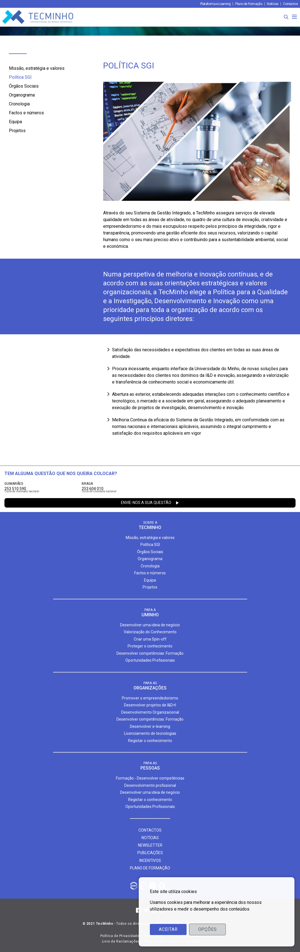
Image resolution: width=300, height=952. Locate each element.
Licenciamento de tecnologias (150, 733)
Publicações (150, 852)
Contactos (290, 4)
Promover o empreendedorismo (150, 698)
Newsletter (150, 845)
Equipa (15, 121)
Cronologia (19, 104)
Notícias (272, 4)
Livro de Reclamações (121, 941)
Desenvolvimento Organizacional (150, 712)
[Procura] (286, 17)
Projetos (17, 130)
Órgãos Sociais (24, 86)
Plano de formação (150, 868)
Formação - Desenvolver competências (150, 778)
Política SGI (20, 77)
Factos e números (26, 112)
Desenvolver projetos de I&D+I (150, 705)
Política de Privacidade (119, 936)
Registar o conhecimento (150, 740)
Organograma (22, 95)
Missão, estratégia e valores (37, 68)
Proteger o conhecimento (150, 646)
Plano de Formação (248, 4)
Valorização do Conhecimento (150, 632)
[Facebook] (138, 910)
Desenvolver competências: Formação (150, 653)
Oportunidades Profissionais (150, 660)
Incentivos (150, 860)
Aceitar (168, 929)
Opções (207, 929)
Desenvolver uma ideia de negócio (150, 625)
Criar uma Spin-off (150, 639)
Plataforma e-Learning (215, 4)
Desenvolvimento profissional (150, 785)
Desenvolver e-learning (150, 726)
